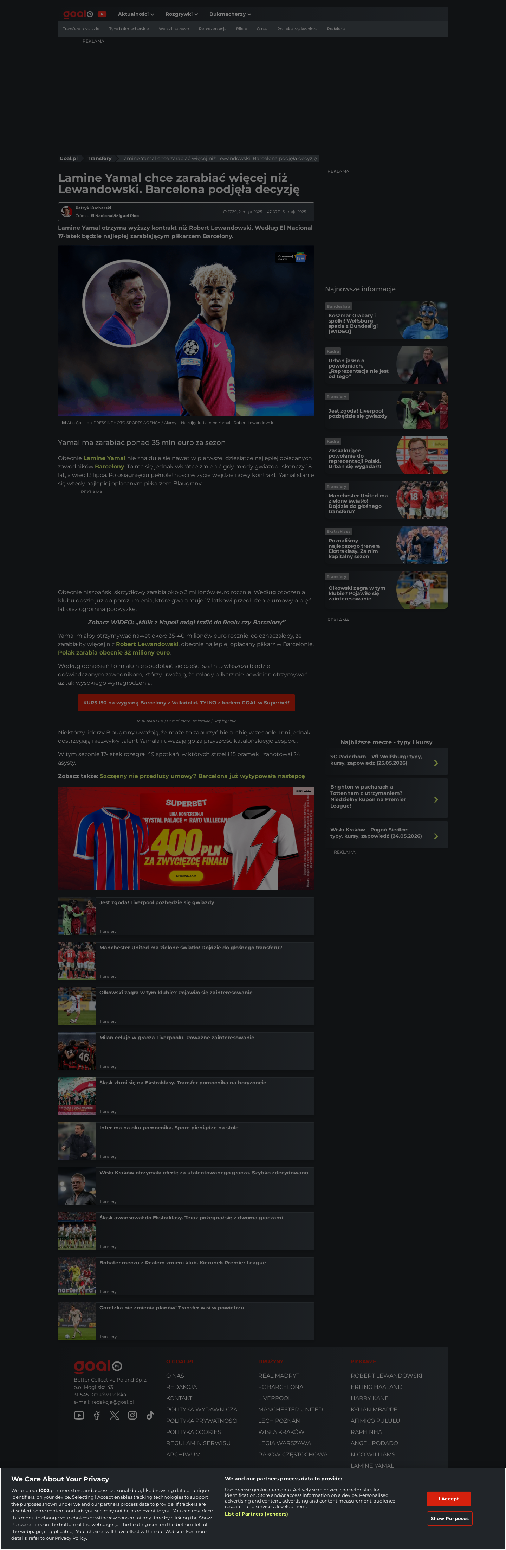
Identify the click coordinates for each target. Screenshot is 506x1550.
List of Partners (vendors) (256, 1514)
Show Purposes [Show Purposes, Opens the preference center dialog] (450, 1518)
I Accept (449, 1498)
